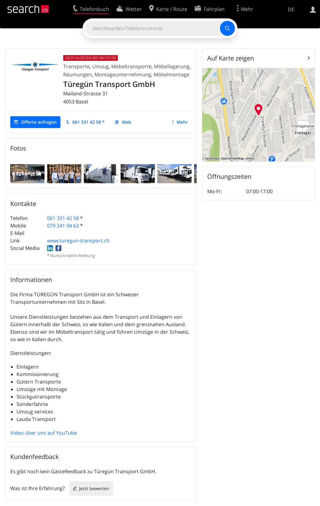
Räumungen (77, 74)
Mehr (182, 122)
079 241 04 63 (63, 225)
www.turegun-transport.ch (78, 240)
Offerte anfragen (39, 122)
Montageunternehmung (122, 74)
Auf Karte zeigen (230, 58)
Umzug (100, 66)
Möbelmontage (171, 74)
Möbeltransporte (131, 66)
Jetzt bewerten (94, 488)
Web (126, 122)
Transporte (76, 66)
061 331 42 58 (63, 218)
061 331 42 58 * (88, 122)
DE (291, 9)
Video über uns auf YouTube (43, 432)
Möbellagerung (171, 66)
